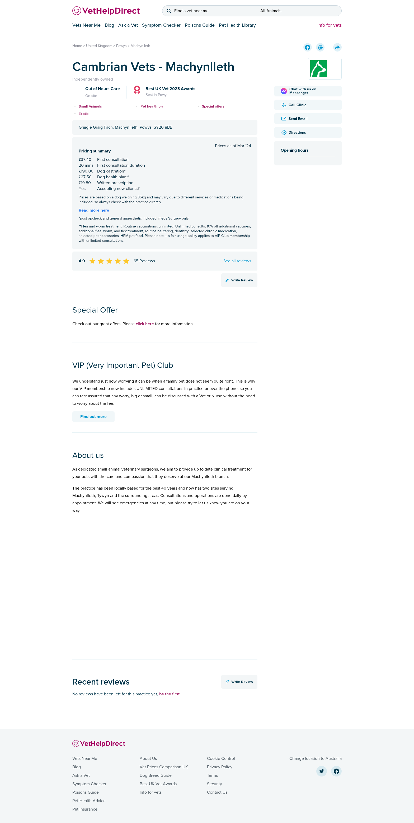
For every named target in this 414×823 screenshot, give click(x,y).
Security (214, 784)
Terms (212, 775)
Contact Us (217, 792)
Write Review (239, 280)
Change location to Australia (315, 758)
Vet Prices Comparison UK (164, 767)
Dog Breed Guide (156, 775)
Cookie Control (221, 758)
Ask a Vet (128, 25)
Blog (109, 25)
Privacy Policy (219, 767)
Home (77, 46)
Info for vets (329, 25)
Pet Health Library (237, 25)
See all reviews (237, 261)
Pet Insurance (84, 809)
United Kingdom (99, 46)
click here (145, 324)
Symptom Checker (161, 25)
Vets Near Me (86, 25)
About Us (148, 758)
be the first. (170, 694)
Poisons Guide (200, 25)
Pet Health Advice (89, 800)
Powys (121, 46)
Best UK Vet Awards (158, 784)
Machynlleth (140, 46)
